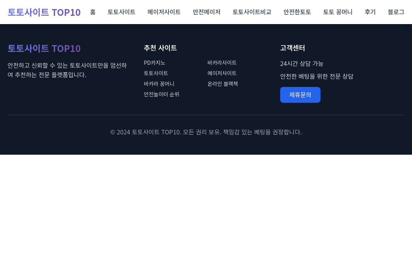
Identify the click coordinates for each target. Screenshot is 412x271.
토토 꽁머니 (337, 11)
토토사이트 (122, 11)
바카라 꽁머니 (159, 83)
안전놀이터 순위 (161, 94)
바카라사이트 (222, 62)
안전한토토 (297, 11)
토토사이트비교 (252, 11)
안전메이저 (207, 11)
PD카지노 (154, 62)
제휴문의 (300, 94)
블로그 (396, 11)
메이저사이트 (164, 11)
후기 (370, 11)
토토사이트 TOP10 (44, 12)
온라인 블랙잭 (223, 83)
